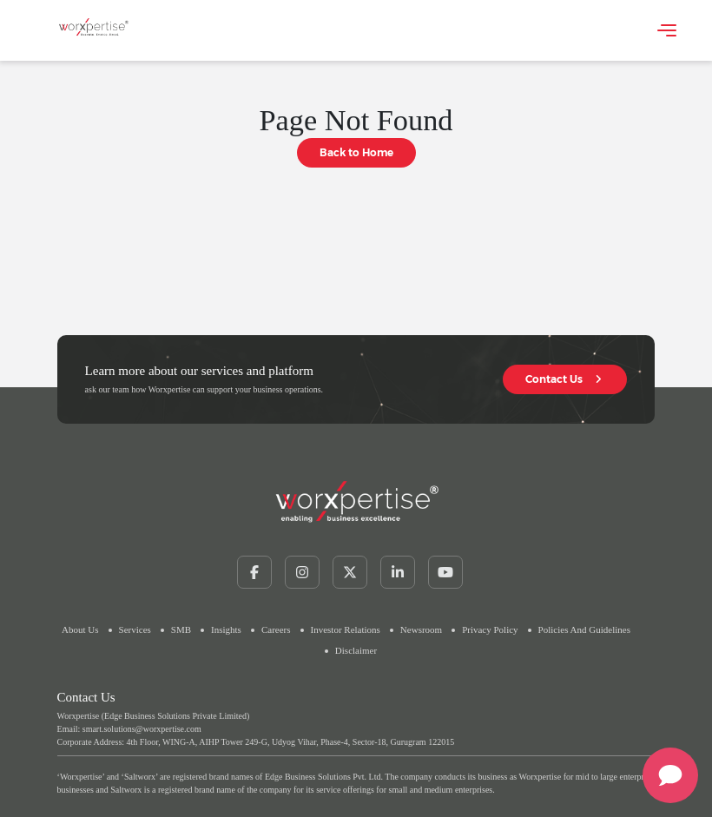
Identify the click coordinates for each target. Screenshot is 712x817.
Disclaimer (356, 650)
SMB (181, 629)
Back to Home (356, 152)
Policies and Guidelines (584, 629)
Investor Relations (345, 629)
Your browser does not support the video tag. (181, 28)
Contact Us (564, 378)
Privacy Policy (490, 629)
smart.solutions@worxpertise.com (141, 729)
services (135, 629)
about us (80, 629)
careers (276, 629)
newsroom (421, 629)
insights (226, 629)
